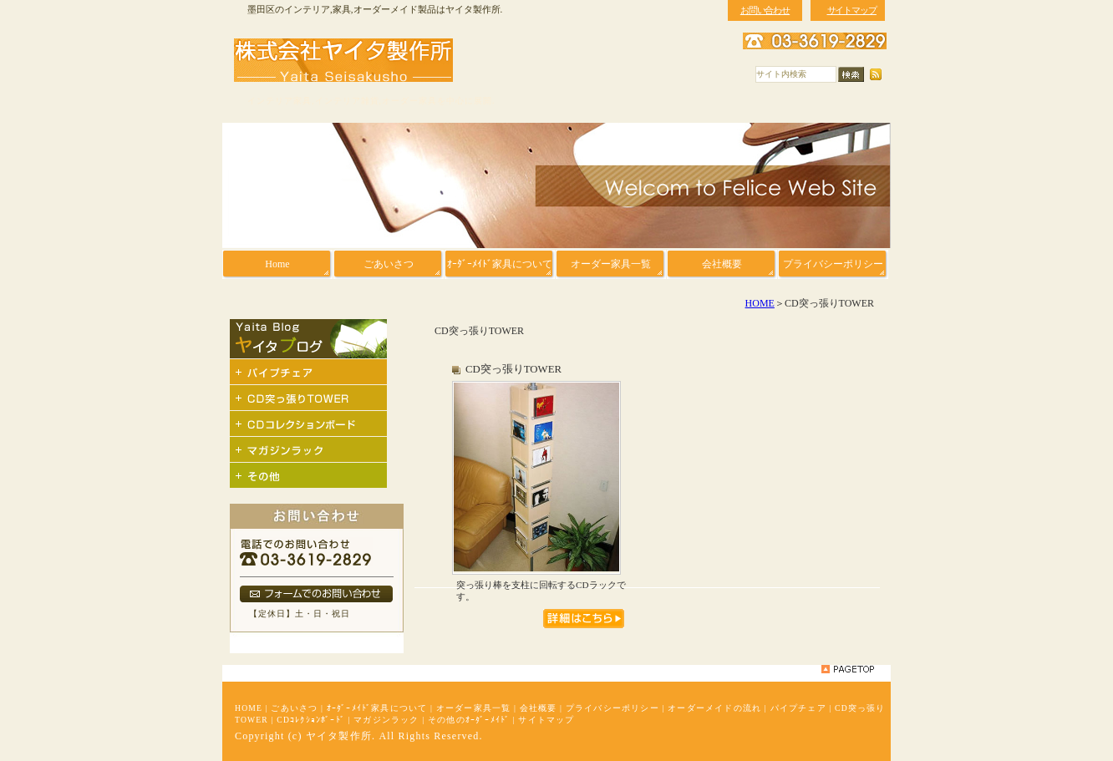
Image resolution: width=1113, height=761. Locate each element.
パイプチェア (798, 708)
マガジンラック (386, 719)
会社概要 (538, 708)
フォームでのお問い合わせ (316, 594)
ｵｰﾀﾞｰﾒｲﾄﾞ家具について (377, 708)
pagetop (847, 669)
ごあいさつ (294, 708)
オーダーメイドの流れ (714, 708)
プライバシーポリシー (612, 708)
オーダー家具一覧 (473, 708)
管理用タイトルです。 (583, 618)
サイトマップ (546, 719)
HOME (760, 303)
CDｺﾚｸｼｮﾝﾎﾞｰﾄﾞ (311, 719)
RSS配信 (876, 74)
